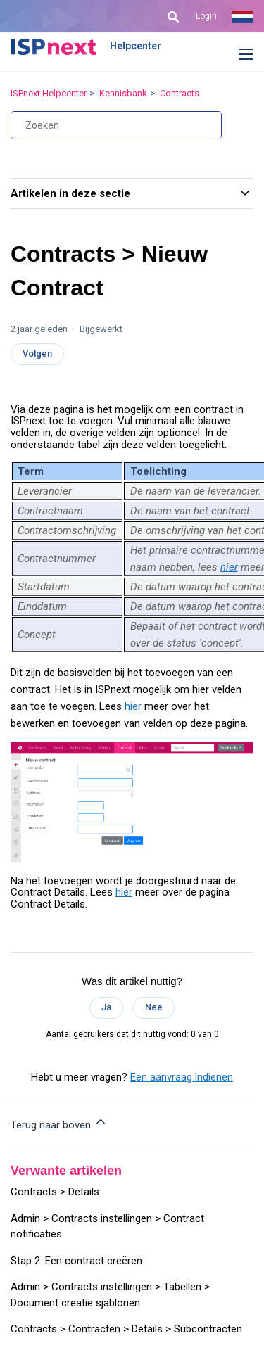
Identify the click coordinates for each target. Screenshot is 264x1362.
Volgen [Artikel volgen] (37, 353)
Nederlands (242, 16)
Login (206, 16)
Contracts (179, 93)
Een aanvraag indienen (181, 1077)
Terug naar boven (59, 1122)
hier (229, 567)
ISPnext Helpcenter (49, 93)
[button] (235, 55)
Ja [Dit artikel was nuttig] (106, 1007)
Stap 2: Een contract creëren (76, 1260)
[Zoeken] (116, 125)
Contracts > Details (55, 1191)
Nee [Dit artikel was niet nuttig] (154, 1007)
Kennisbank (123, 93)
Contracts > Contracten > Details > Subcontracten (126, 1329)
